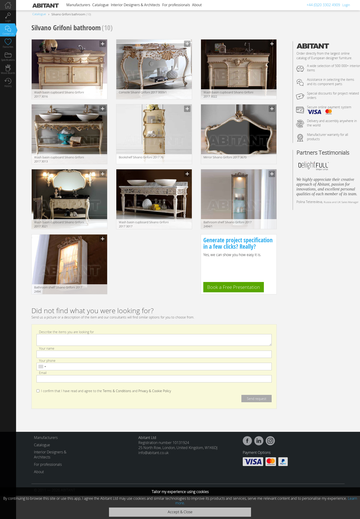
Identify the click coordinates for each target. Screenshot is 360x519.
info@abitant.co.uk (153, 452)
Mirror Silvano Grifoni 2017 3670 (225, 157)
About (197, 5)
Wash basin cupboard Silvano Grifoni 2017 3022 (228, 94)
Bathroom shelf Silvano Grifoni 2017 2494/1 (227, 224)
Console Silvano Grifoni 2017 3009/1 (143, 92)
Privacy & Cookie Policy (154, 391)
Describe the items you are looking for (66, 331)
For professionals (176, 5)
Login (346, 5)
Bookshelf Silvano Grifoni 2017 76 (141, 157)
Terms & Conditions (117, 391)
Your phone (47, 360)
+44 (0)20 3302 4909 (323, 4)
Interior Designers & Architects (135, 5)
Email (43, 373)
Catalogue (100, 5)
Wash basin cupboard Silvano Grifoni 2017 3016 (59, 94)
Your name (46, 348)
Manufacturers (78, 5)
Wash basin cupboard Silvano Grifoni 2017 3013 (59, 159)
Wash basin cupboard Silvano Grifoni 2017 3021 (59, 224)
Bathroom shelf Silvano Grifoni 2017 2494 (58, 289)
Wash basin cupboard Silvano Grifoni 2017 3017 (144, 224)
